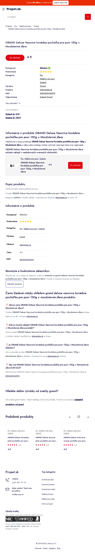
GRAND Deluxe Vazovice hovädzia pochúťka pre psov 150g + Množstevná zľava (36, 29)
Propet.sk (14, 9)
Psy (15, 26)
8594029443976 (27, 259)
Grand (22, 237)
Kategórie (52, 548)
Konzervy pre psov (48, 484)
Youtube (15, 529)
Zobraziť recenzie (14, 284)
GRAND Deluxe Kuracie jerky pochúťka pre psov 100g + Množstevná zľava (46, 439)
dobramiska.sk (61, 197)
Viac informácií (13, 103)
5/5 (19, 445)
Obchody (38, 548)
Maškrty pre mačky (48, 499)
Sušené (36, 26)
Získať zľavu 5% (60, 2)
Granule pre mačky (48, 489)
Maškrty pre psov (25, 26)
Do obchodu (15, 57)
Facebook (8, 529)
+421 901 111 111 (19, 482)
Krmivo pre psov (47, 504)
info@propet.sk (18, 494)
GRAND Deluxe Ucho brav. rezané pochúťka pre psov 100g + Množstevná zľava (75, 439)
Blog (58, 548)
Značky (45, 548)
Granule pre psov (48, 479)
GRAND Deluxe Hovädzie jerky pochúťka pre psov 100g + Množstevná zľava (18, 439)
